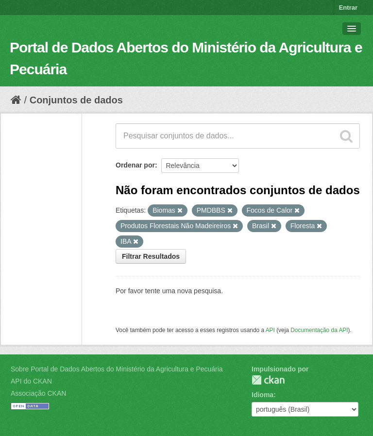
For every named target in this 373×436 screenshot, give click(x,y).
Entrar (348, 7)
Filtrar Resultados (151, 256)
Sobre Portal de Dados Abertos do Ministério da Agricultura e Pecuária (117, 369)
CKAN (268, 380)
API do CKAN (31, 381)
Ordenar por (135, 165)
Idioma (262, 395)
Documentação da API (319, 330)
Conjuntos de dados (76, 100)
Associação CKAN (38, 393)
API (270, 330)
